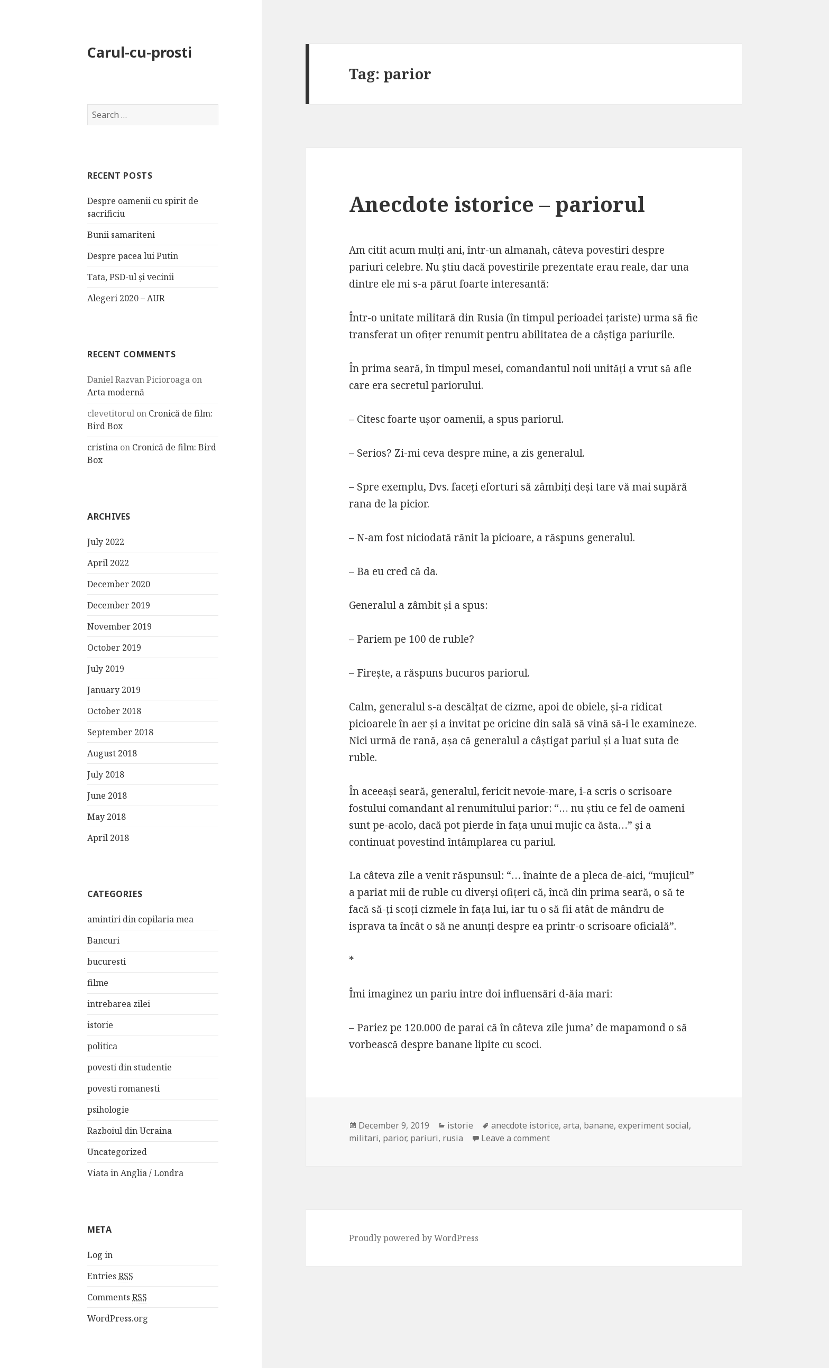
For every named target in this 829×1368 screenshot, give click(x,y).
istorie (100, 1025)
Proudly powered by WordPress (413, 1238)
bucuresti (106, 961)
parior (394, 1138)
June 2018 (107, 795)
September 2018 (120, 732)
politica (102, 1046)
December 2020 (118, 584)
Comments (117, 1297)
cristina (102, 447)
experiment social (653, 1125)
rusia (453, 1138)
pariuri (424, 1138)
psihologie (108, 1109)
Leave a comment (515, 1138)
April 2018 (108, 838)
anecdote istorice (525, 1125)
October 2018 (114, 711)
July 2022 (105, 542)
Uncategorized (117, 1152)
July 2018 (105, 774)
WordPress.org (117, 1318)
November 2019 (119, 626)
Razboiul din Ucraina (129, 1130)
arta (571, 1125)
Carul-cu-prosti (139, 52)
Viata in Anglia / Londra (135, 1173)
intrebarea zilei (118, 1004)
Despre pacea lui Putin (132, 256)
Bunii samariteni (121, 235)
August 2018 (112, 753)
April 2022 (108, 563)
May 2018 (106, 816)
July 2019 (105, 668)
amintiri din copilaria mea (140, 919)
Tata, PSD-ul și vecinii (130, 277)
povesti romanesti (123, 1088)
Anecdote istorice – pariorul (497, 204)
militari (364, 1138)
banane (599, 1125)
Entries (110, 1276)
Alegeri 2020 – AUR (125, 298)
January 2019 (114, 690)
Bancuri (103, 940)
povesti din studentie (129, 1067)
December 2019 (118, 605)
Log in (100, 1255)
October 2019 (114, 647)
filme (97, 982)
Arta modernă (115, 392)
